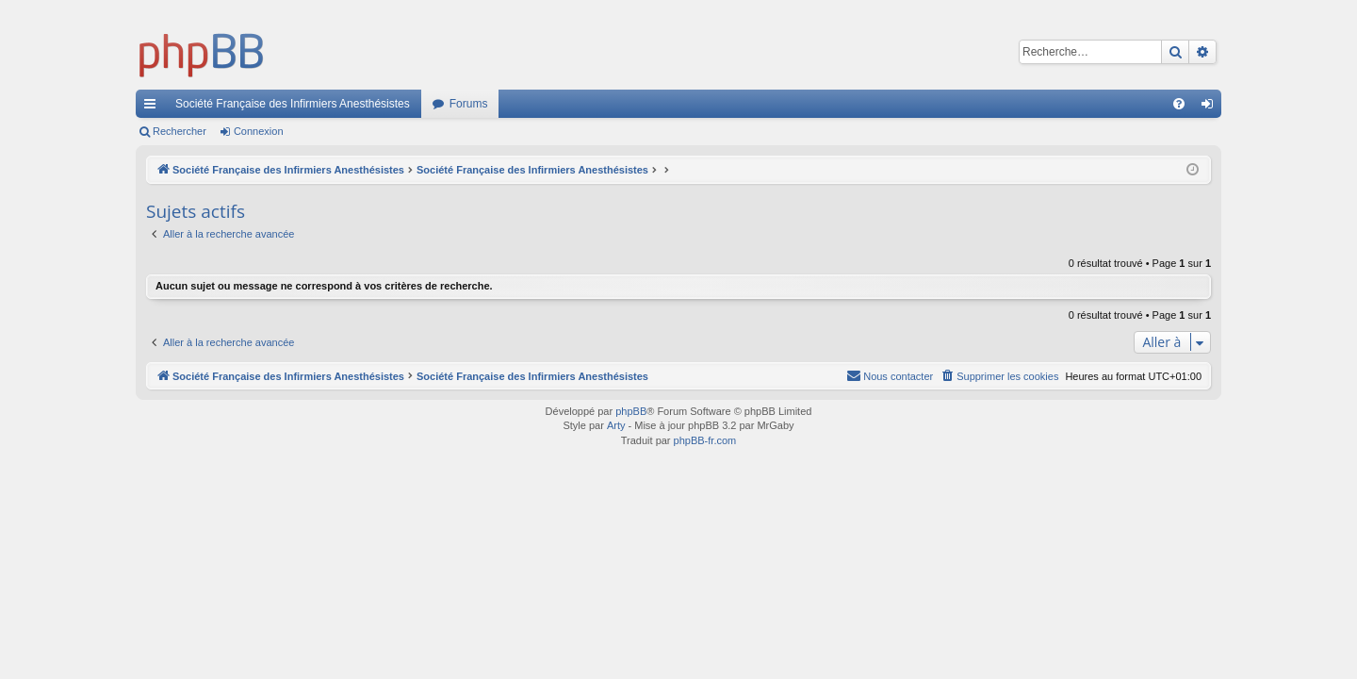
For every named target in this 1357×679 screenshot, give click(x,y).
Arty (616, 425)
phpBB (630, 411)
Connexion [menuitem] (1211, 107)
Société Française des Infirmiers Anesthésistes (292, 103)
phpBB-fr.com (705, 440)
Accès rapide (153, 107)
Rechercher (179, 131)
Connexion (259, 131)
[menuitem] (1179, 104)
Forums (469, 103)
